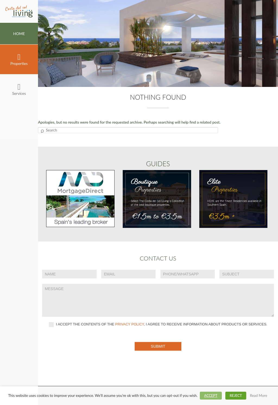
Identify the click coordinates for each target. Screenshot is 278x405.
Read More (258, 395)
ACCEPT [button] (210, 395)
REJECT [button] (236, 395)
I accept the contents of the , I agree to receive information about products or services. (158, 324)
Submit (158, 346)
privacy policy (129, 324)
